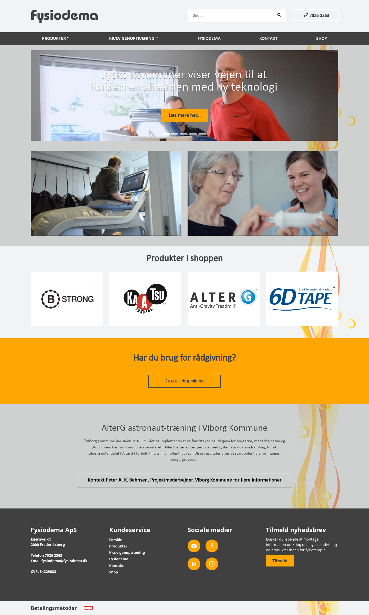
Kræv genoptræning (131, 38)
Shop (321, 38)
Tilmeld (280, 561)
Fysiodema (209, 38)
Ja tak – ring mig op (184, 381)
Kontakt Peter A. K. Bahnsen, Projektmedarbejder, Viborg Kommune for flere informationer (184, 480)
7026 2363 (315, 15)
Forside (115, 539)
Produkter (54, 38)
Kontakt (268, 38)
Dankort (88, 608)
